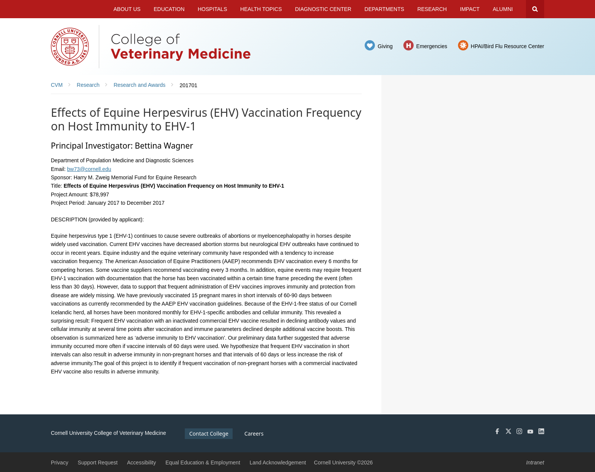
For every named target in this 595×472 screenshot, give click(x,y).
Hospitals (212, 9)
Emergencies (431, 46)
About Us (126, 9)
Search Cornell (535, 9)
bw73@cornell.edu (89, 169)
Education (169, 9)
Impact (470, 9)
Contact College (208, 433)
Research (432, 9)
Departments (385, 9)
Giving (385, 46)
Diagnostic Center (323, 9)
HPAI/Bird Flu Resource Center (507, 46)
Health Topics (261, 9)
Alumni (503, 9)
